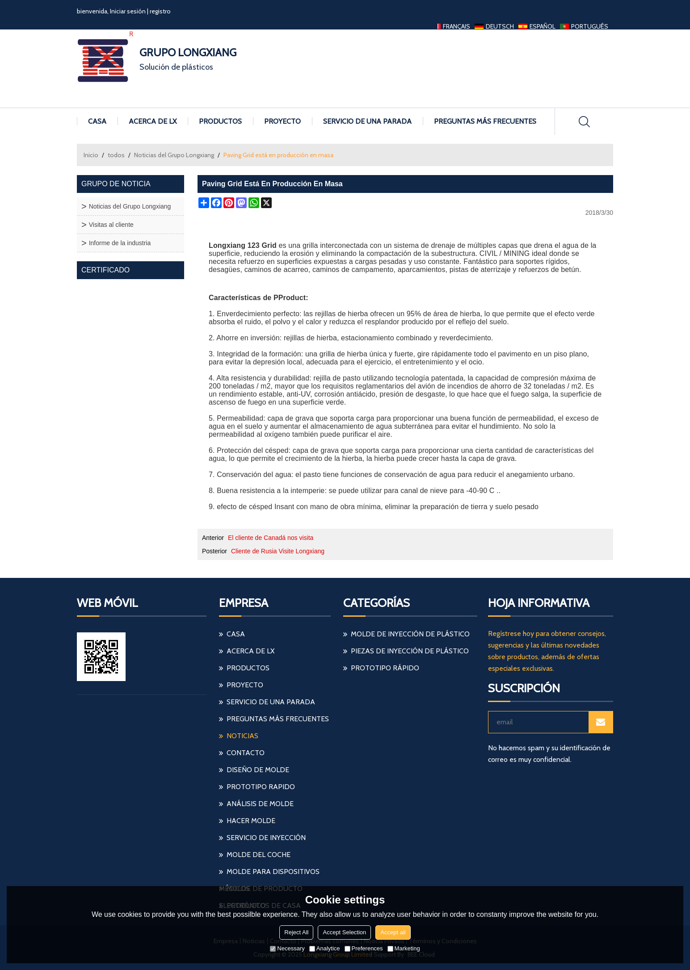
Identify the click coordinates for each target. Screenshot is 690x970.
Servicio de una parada (367, 121)
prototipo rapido (261, 786)
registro (160, 11)
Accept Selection (344, 932)
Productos (220, 121)
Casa (97, 121)
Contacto (246, 752)
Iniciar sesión (128, 11)
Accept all (392, 932)
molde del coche (258, 854)
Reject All (296, 932)
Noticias (242, 736)
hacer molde (251, 820)
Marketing (403, 948)
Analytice (324, 948)
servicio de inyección (266, 837)
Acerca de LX (153, 121)
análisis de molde (260, 803)
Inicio (91, 155)
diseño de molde (258, 769)
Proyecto (282, 121)
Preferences (364, 948)
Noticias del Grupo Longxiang (174, 155)
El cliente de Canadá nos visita (270, 537)
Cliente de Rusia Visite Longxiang (277, 551)
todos (116, 155)
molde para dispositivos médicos (269, 873)
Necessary (287, 948)
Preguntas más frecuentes (485, 121)
